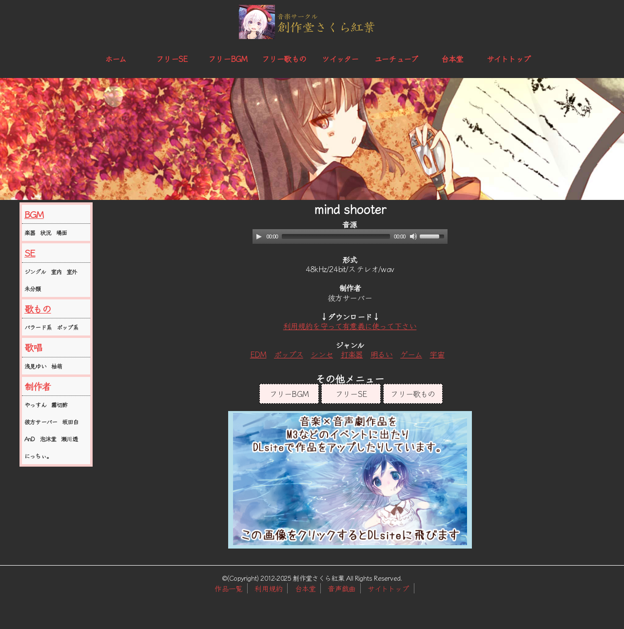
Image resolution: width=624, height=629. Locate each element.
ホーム (116, 58)
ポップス (288, 354)
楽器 (29, 232)
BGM (34, 214)
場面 (61, 232)
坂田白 (70, 421)
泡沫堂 (48, 438)
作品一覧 (228, 588)
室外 (71, 271)
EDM (258, 354)
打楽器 (352, 354)
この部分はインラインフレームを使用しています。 (350, 480)
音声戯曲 (341, 588)
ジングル (35, 271)
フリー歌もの (284, 58)
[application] (350, 236)
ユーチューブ (396, 58)
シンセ (322, 354)
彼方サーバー (40, 421)
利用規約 (268, 588)
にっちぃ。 (38, 456)
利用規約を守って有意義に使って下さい (350, 326)
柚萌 (56, 366)
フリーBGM (227, 58)
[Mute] (413, 236)
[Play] (259, 236)
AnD (29, 438)
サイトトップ (508, 58)
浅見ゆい (35, 366)
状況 (45, 232)
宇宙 (436, 354)
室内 (56, 271)
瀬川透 (69, 438)
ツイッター (340, 58)
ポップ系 (67, 327)
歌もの (37, 308)
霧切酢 (59, 404)
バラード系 (38, 327)
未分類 (32, 288)
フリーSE (171, 58)
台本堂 (452, 58)
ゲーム (411, 354)
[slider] (336, 236)
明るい (381, 354)
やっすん (35, 404)
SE (29, 252)
